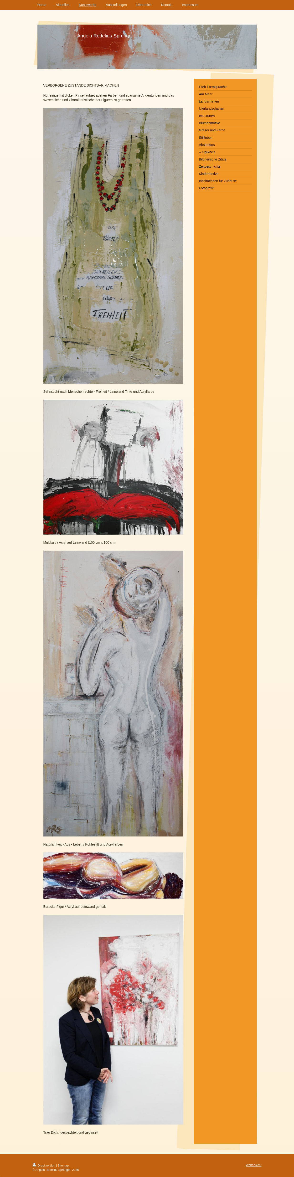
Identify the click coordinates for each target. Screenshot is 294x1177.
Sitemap (63, 1165)
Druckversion (44, 1165)
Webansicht (254, 1165)
